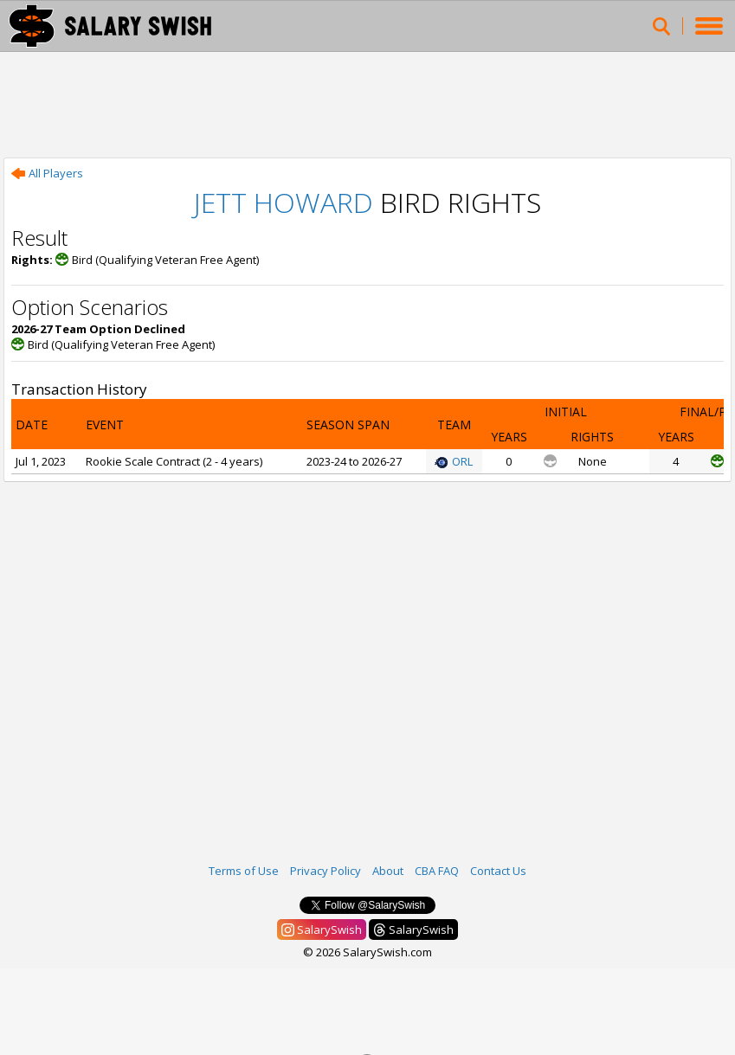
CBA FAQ (437, 870)
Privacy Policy (325, 870)
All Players (47, 173)
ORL (454, 461)
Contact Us (498, 870)
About (387, 870)
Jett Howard (283, 202)
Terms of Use (244, 870)
